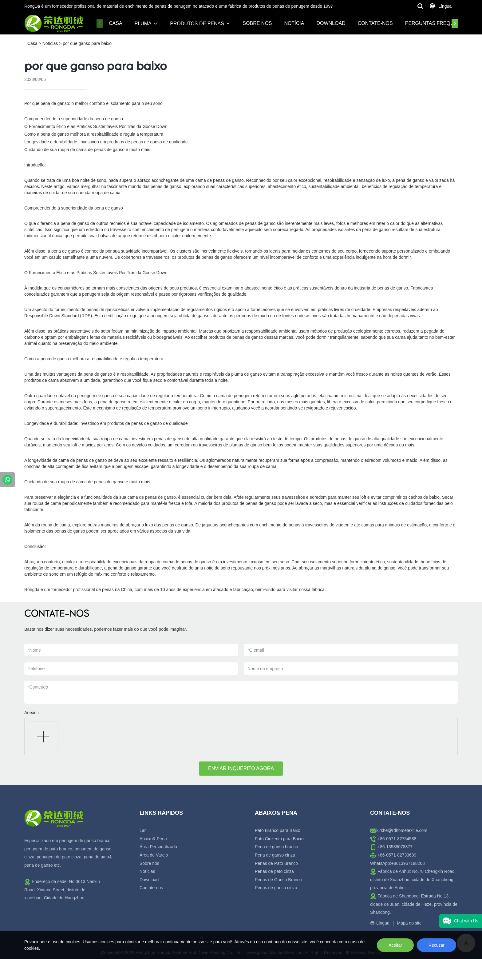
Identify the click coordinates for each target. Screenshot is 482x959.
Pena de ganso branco (276, 846)
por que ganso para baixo (87, 43)
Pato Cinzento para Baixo (279, 838)
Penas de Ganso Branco (278, 879)
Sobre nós (257, 23)
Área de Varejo (154, 855)
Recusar (436, 945)
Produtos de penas (197, 23)
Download (330, 23)
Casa (115, 23)
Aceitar (395, 945)
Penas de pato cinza (274, 871)
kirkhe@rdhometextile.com (401, 830)
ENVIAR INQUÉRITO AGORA (241, 768)
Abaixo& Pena (153, 838)
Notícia (294, 23)
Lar (143, 830)
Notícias (50, 43)
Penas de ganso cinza (276, 887)
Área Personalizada (158, 846)
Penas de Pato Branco (276, 863)
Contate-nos (375, 23)
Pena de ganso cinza (275, 855)
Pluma (143, 23)
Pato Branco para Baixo (277, 830)
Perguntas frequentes (437, 23)
